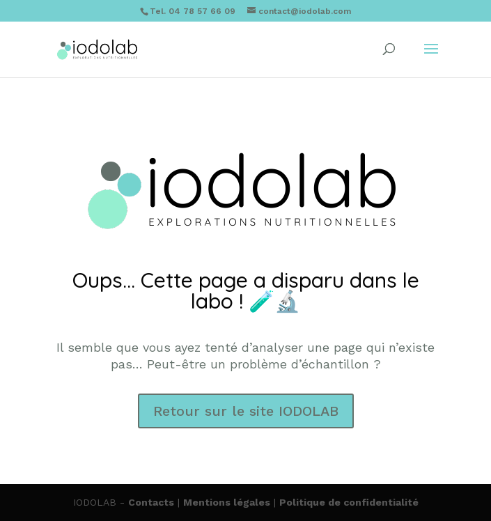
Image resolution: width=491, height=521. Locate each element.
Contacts (151, 502)
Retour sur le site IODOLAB (245, 411)
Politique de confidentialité (349, 502)
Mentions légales (226, 502)
